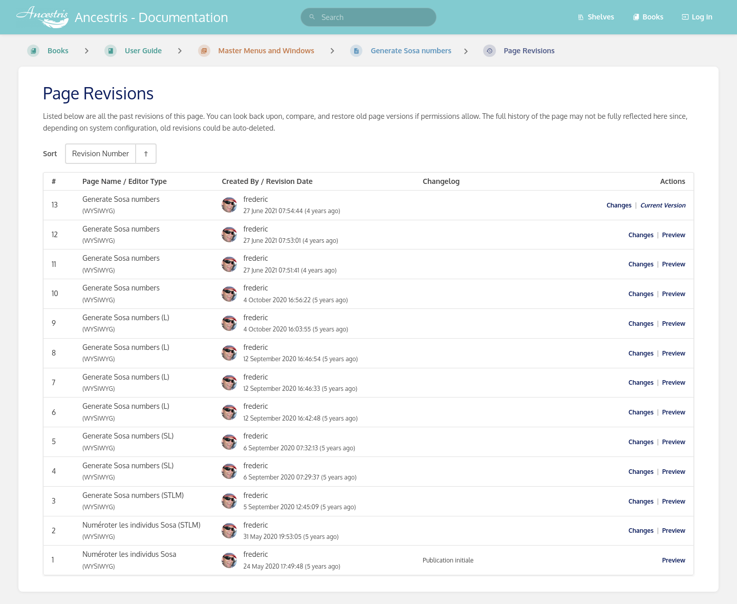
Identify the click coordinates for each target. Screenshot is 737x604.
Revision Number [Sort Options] (100, 153)
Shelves (595, 16)
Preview (673, 235)
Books (648, 16)
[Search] (312, 17)
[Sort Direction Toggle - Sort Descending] (145, 153)
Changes (619, 205)
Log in (697, 16)
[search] (368, 17)
